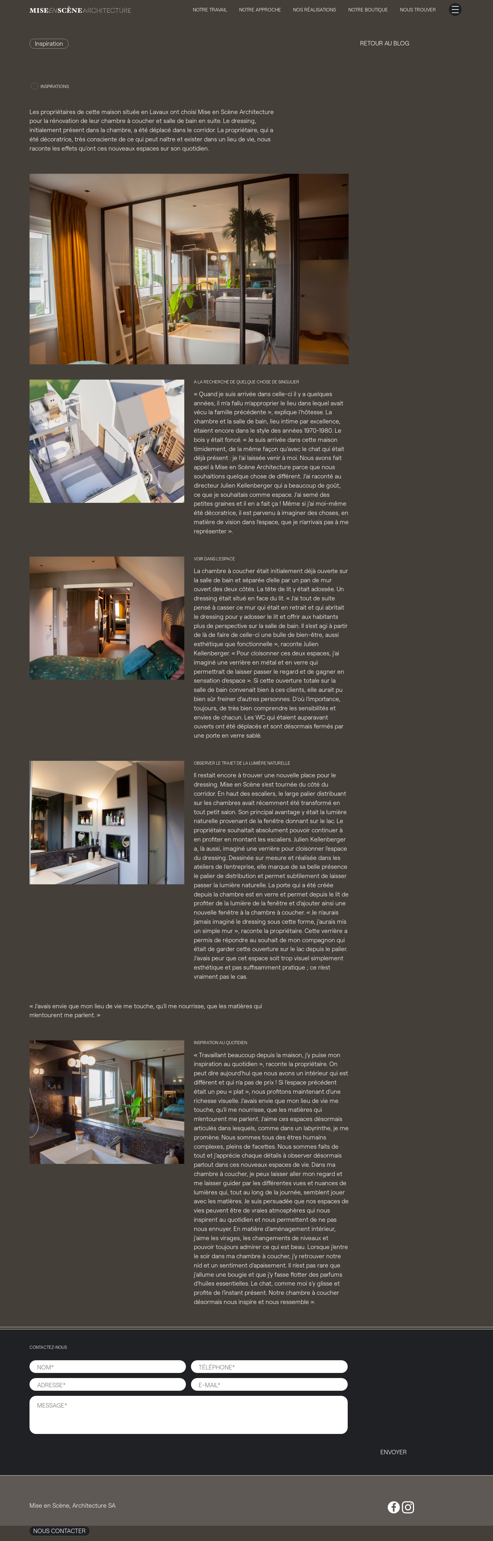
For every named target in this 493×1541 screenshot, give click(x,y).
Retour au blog (384, 43)
